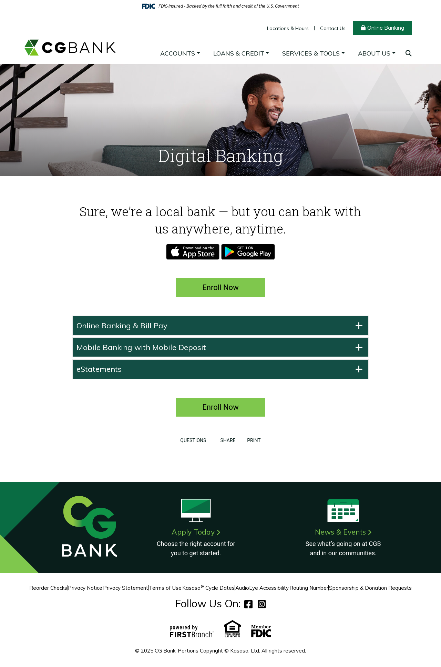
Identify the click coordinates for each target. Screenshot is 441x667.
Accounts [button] (177, 53)
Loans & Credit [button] (238, 53)
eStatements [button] (99, 369)
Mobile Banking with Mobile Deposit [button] (141, 347)
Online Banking (385, 27)
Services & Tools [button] (311, 53)
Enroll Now (220, 287)
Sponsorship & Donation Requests (370, 588)
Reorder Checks (48, 588)
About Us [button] (374, 53)
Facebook (248, 603)
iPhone (193, 252)
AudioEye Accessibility (262, 588)
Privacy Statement (125, 588)
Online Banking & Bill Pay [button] (121, 325)
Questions (192, 440)
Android (248, 252)
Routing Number (308, 588)
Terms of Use (165, 588)
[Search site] (409, 53)
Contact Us (333, 28)
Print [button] (255, 440)
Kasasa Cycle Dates (208, 588)
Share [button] (226, 440)
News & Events (340, 532)
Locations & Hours (288, 28)
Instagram (262, 603)
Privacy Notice (85, 588)
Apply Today (193, 532)
